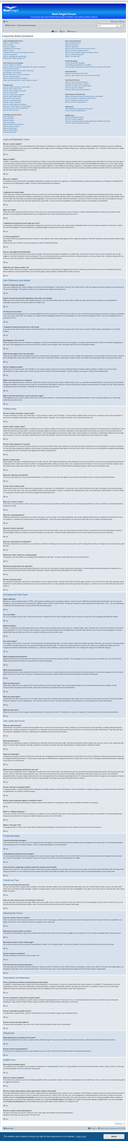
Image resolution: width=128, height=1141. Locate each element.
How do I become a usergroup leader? (77, 50)
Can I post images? (9, 122)
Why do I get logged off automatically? (14, 56)
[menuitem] (5, 21)
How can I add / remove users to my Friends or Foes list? (82, 75)
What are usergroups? (72, 46)
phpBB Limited (59, 1066)
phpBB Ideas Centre (93, 1080)
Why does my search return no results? (77, 84)
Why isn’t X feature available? (74, 119)
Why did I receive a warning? (12, 102)
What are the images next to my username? (16, 74)
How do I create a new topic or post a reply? (16, 87)
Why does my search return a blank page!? (78, 86)
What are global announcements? (13, 124)
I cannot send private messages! (75, 63)
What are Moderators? (72, 45)
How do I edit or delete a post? (12, 89)
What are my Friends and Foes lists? (76, 73)
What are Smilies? (8, 120)
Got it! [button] (114, 1136)
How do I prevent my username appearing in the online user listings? (24, 67)
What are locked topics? (10, 130)
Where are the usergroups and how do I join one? (80, 48)
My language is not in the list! (12, 72)
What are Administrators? (73, 43)
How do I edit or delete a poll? (12, 96)
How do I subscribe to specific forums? (77, 100)
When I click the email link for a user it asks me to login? (20, 80)
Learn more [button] (81, 1136)
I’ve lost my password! (10, 54)
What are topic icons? (9, 132)
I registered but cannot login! (12, 48)
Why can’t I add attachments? (12, 100)
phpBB (86, 344)
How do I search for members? (74, 88)
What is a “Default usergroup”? (74, 54)
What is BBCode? (8, 116)
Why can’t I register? (9, 46)
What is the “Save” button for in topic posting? (17, 106)
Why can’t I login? (8, 50)
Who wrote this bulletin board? (74, 117)
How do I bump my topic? (11, 110)
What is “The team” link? (72, 56)
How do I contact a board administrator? (77, 123)
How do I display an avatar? (11, 76)
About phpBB (24, 1068)
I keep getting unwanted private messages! (78, 65)
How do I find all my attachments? (75, 110)
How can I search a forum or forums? (76, 82)
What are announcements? (11, 126)
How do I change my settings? (12, 65)
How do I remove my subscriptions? (76, 102)
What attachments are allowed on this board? (79, 108)
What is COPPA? (8, 45)
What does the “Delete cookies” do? (14, 58)
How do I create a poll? (10, 92)
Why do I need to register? (11, 43)
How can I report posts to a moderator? (15, 104)
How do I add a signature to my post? (14, 91)
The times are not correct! (11, 68)
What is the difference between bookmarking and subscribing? (84, 96)
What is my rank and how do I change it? (15, 78)
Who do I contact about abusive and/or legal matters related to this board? (87, 121)
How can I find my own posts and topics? (77, 89)
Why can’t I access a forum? (11, 98)
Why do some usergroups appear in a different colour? (81, 52)
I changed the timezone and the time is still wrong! (18, 70)
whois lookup (19, 1095)
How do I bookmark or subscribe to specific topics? (80, 98)
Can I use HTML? (8, 118)
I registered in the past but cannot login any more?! (18, 52)
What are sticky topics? (10, 128)
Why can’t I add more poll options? (13, 94)
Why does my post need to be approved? (15, 108)
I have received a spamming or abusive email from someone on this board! (88, 67)
